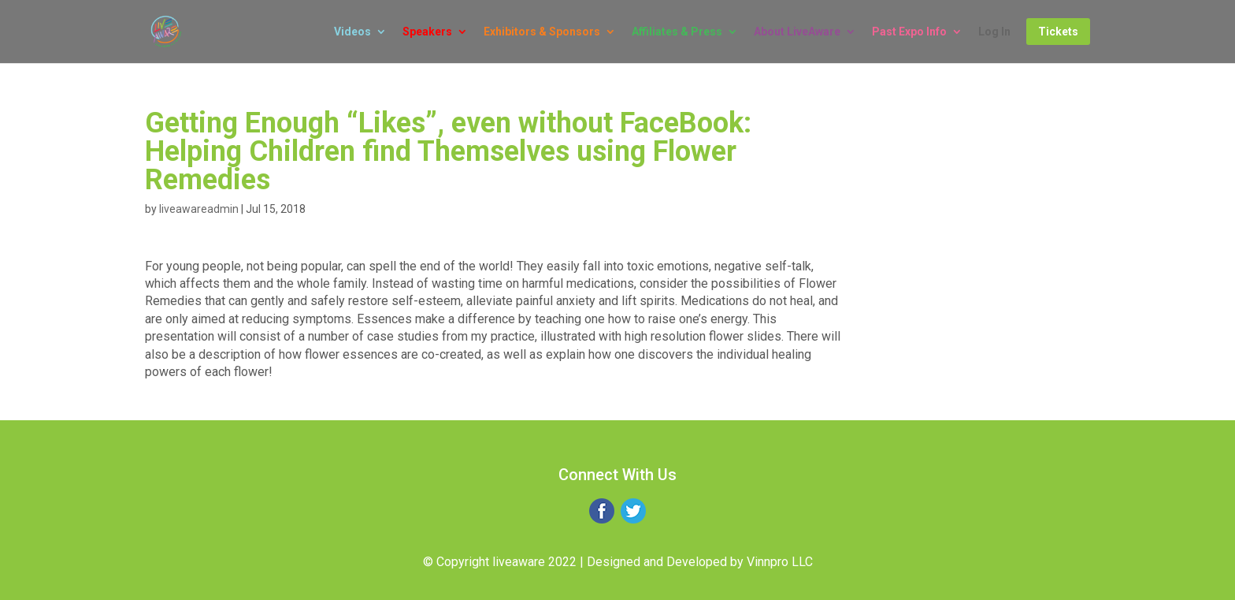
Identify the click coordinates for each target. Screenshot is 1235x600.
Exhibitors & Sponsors (542, 32)
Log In (994, 32)
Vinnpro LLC (780, 561)
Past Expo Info (909, 32)
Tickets (1058, 31)
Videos (352, 32)
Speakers (427, 32)
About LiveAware (797, 32)
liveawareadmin (199, 209)
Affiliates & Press (677, 32)
